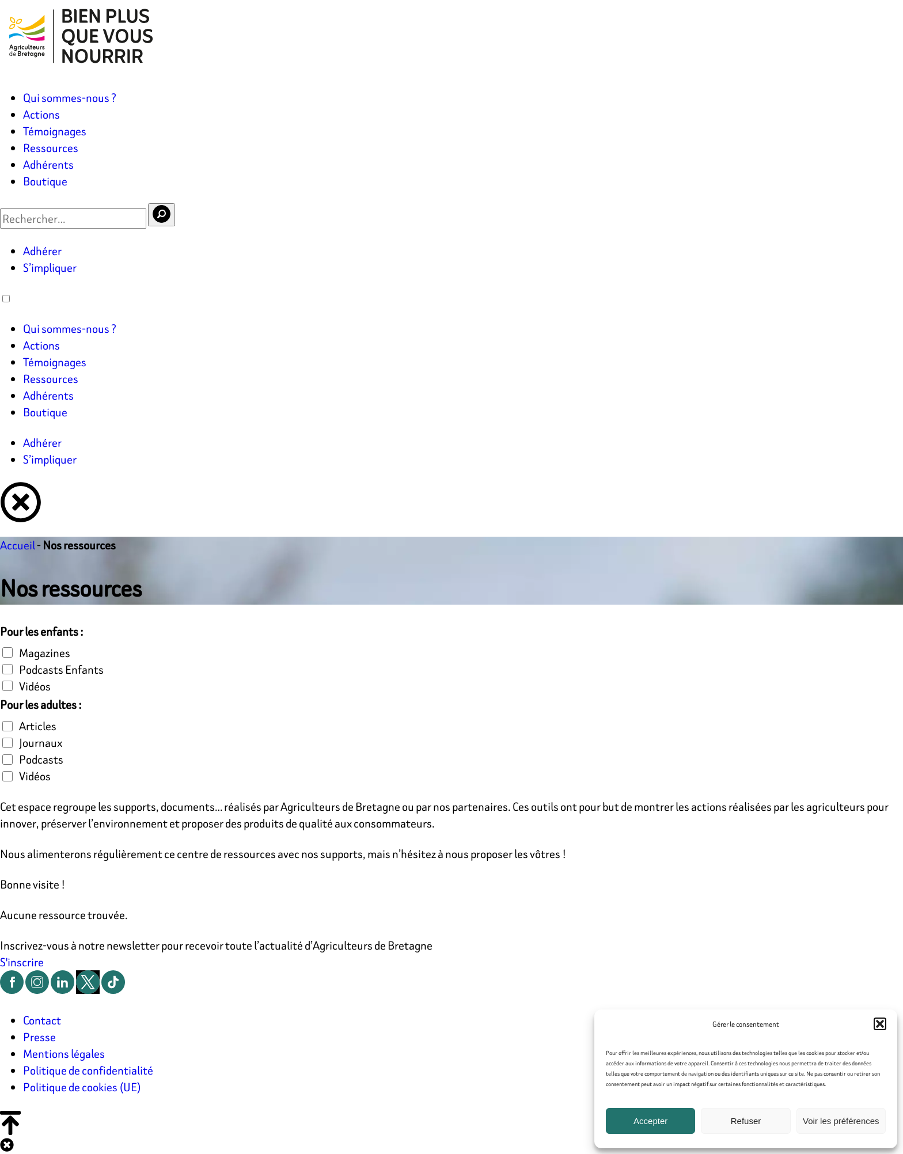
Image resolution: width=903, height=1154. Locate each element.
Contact (42, 1020)
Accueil (17, 545)
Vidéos (35, 686)
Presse (39, 1036)
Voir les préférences (841, 1121)
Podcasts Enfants (61, 669)
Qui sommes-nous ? (69, 97)
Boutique (45, 181)
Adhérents (48, 164)
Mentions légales (64, 1053)
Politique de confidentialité (88, 1070)
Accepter (650, 1121)
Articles (37, 726)
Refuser (746, 1121)
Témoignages (54, 131)
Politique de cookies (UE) (82, 1087)
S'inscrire (22, 962)
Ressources (50, 147)
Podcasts (41, 759)
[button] (880, 1024)
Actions (41, 114)
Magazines (44, 652)
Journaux (40, 742)
